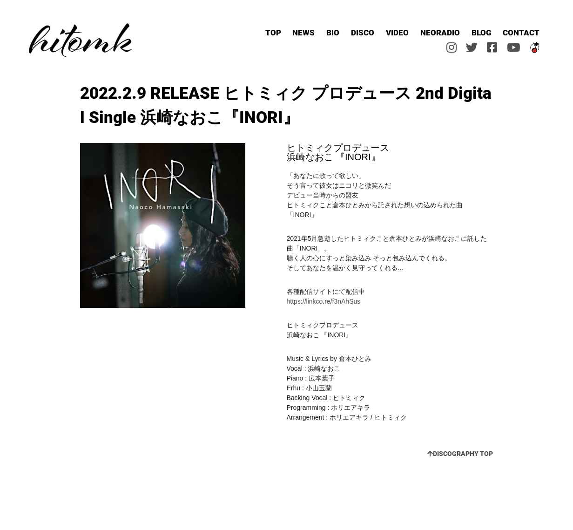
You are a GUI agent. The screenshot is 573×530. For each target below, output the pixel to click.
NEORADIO (440, 32)
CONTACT (521, 32)
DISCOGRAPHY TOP (460, 453)
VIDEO (397, 32)
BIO (332, 32)
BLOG (482, 32)
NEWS (303, 32)
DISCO (362, 32)
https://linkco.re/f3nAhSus (324, 301)
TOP (273, 32)
